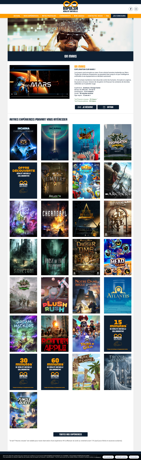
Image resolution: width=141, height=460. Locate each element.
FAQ (107, 16)
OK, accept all (108, 457)
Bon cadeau (79, 16)
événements (65, 16)
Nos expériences (31, 16)
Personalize (134, 457)
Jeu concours (119, 16)
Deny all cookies (121, 457)
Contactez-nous (95, 16)
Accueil (17, 16)
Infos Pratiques (49, 16)
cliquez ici (98, 457)
